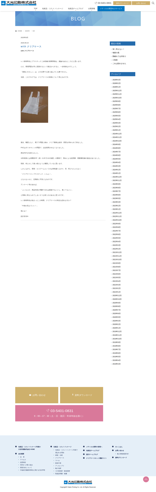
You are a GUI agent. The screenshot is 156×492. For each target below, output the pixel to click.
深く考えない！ (118, 49)
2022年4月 (116, 241)
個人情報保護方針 (123, 454)
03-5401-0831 (103, 3)
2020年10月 (117, 299)
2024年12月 (117, 134)
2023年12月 (117, 177)
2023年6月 (116, 195)
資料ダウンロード (122, 3)
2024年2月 (116, 170)
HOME (20, 31)
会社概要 (21, 454)
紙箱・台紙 (59, 455)
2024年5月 (116, 159)
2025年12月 (117, 91)
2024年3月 (116, 166)
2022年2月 (116, 249)
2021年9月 (116, 263)
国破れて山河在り (119, 56)
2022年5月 (116, 238)
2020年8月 (116, 306)
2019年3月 (116, 364)
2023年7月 (116, 191)
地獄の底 (115, 53)
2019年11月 (117, 335)
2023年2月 (116, 206)
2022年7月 (116, 231)
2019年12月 (117, 331)
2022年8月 (116, 227)
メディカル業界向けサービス (111, 8)
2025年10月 (117, 98)
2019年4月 (116, 360)
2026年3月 (116, 80)
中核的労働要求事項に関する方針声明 (32, 470)
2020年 (27, 31)
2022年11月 (117, 216)
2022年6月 (116, 234)
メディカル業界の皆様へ (94, 447)
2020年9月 (116, 303)
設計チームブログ (92, 454)
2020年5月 (116, 317)
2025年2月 (116, 126)
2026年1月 (116, 87)
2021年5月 (116, 277)
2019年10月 (117, 339)
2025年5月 (116, 116)
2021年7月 (116, 270)
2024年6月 (116, 155)
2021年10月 (117, 259)
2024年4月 (116, 162)
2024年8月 (116, 148)
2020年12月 (117, 295)
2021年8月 (116, 267)
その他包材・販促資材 (62, 471)
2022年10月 (117, 220)
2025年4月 (116, 119)
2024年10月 (117, 141)
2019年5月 (116, 357)
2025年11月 (117, 94)
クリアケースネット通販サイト (96, 458)
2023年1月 (116, 209)
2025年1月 (116, 130)
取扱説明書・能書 (61, 473)
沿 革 (22, 457)
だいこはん (118, 447)
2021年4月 (116, 281)
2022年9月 (116, 224)
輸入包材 (58, 468)
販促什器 (58, 463)
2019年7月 (116, 349)
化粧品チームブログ (75, 8)
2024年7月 (116, 152)
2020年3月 (116, 321)
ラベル (57, 460)
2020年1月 (116, 328)
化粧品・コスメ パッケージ (52, 8)
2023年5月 (116, 198)
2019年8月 (116, 346)
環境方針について (26, 467)
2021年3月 (116, 285)
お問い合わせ (141, 3)
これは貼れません (119, 63)
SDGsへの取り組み (26, 465)
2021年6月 (116, 274)
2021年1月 (116, 292)
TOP (35, 8)
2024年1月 (116, 173)
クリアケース (59, 458)
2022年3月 (116, 245)
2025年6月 (116, 112)
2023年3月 (116, 202)
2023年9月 (116, 184)
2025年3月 (116, 123)
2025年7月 (116, 109)
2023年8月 (116, 188)
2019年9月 (116, 342)
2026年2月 (116, 83)
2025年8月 (116, 105)
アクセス (23, 460)
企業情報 (91, 8)
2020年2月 (116, 324)
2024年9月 (116, 144)
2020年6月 (116, 313)
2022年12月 (117, 213)
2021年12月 (117, 252)
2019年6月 (116, 353)
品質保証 (23, 462)
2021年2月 (116, 288)
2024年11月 (117, 137)
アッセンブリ (59, 466)
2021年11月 (117, 256)
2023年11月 (117, 180)
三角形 (115, 60)
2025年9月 (116, 101)
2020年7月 (116, 310)
